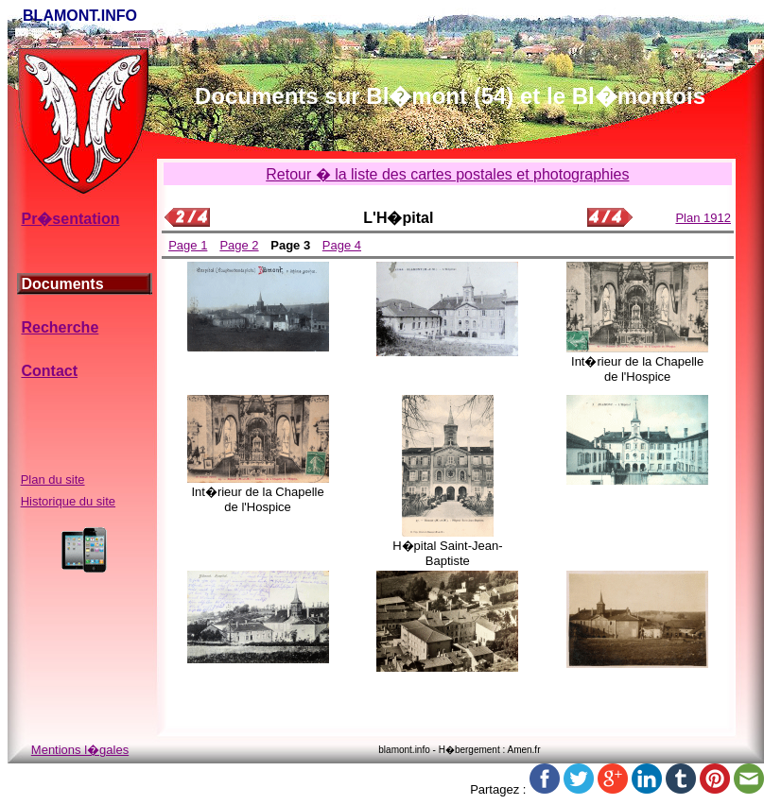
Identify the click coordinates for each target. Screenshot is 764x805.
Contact (49, 371)
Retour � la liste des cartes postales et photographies (447, 174)
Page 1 (187, 245)
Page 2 (238, 245)
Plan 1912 (703, 218)
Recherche (59, 327)
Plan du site (53, 479)
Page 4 (341, 245)
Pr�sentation (70, 219)
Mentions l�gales (80, 750)
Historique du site (68, 501)
